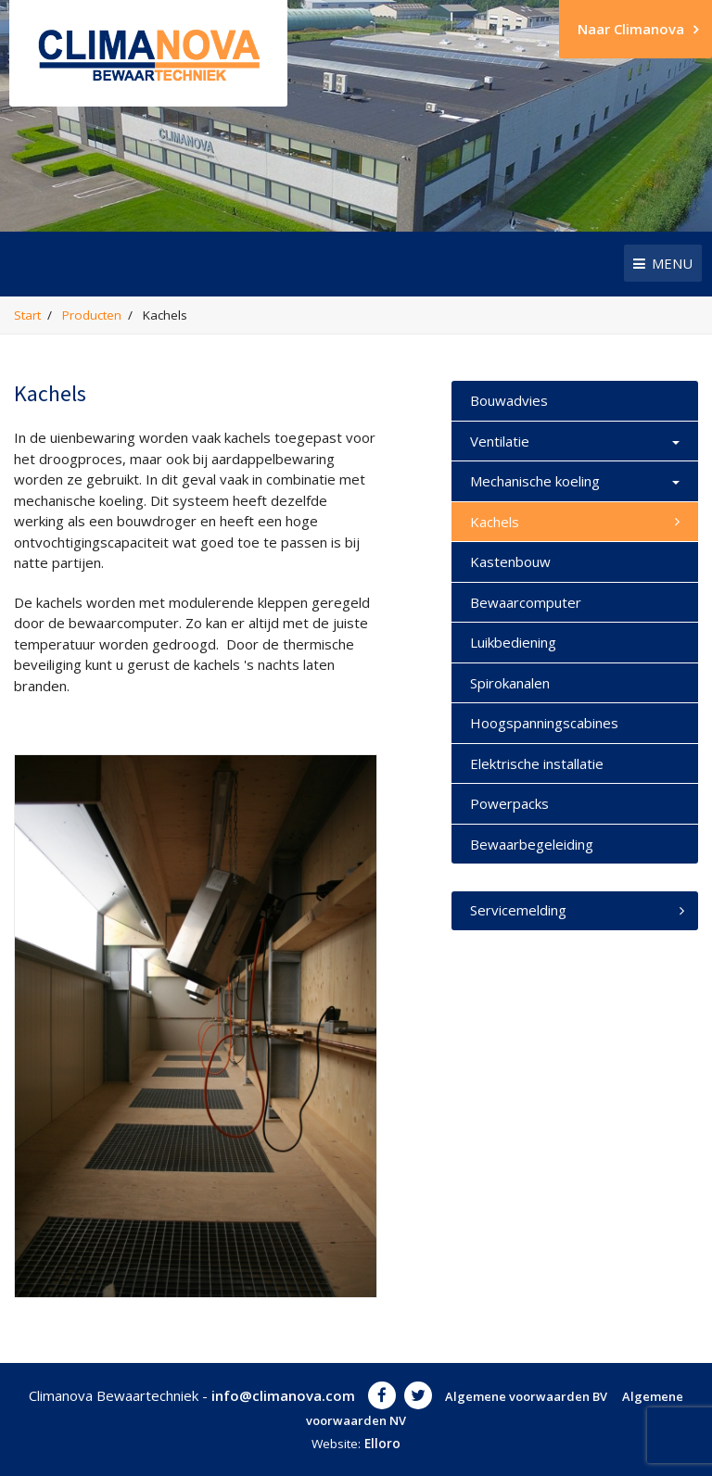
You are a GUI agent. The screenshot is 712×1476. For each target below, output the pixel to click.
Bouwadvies (509, 400)
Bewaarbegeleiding (531, 844)
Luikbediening (513, 642)
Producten (91, 315)
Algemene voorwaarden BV (526, 1396)
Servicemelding (577, 910)
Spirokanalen (510, 683)
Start (27, 315)
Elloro (382, 1443)
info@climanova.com (283, 1395)
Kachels (494, 521)
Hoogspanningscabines (544, 722)
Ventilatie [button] (575, 441)
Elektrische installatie (537, 763)
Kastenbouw (510, 561)
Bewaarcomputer (525, 602)
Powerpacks (509, 803)
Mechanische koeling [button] (575, 481)
